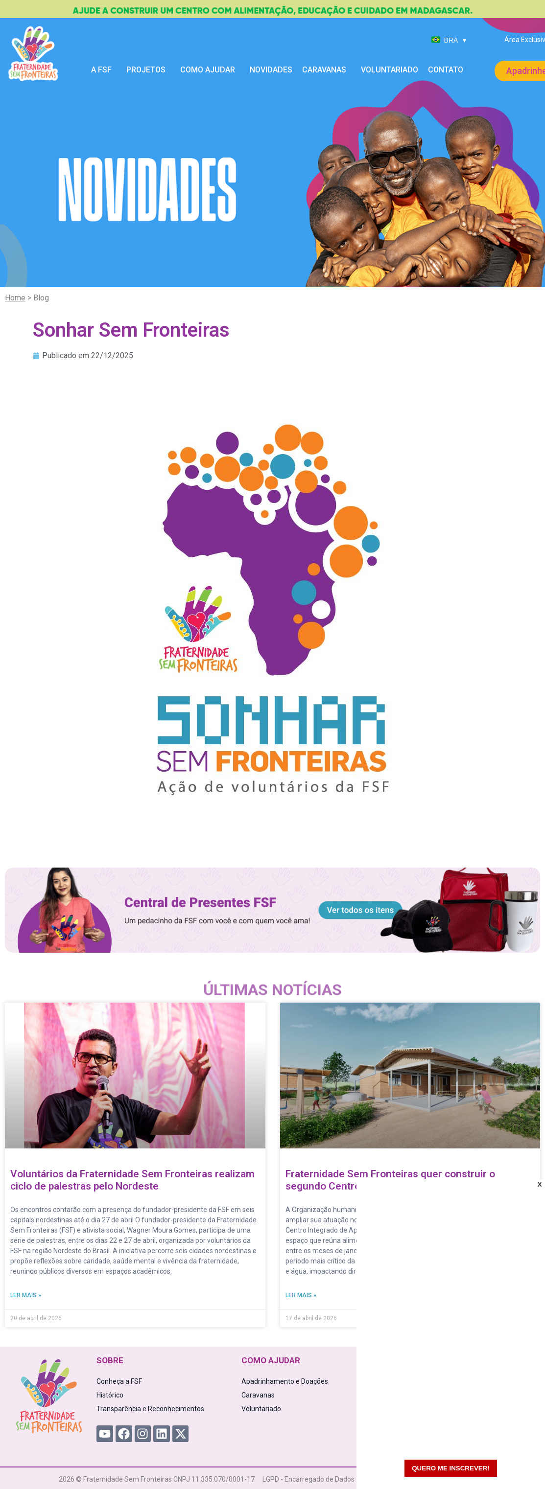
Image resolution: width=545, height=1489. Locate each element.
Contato (445, 69)
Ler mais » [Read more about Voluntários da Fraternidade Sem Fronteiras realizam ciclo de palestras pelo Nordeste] (25, 1295)
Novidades (271, 69)
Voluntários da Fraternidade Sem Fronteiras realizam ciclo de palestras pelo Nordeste (132, 1180)
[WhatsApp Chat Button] (520, 1464)
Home (15, 297)
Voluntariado (389, 69)
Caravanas (326, 70)
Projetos (148, 70)
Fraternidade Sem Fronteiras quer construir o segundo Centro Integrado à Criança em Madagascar (407, 1180)
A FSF (104, 70)
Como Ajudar (210, 70)
